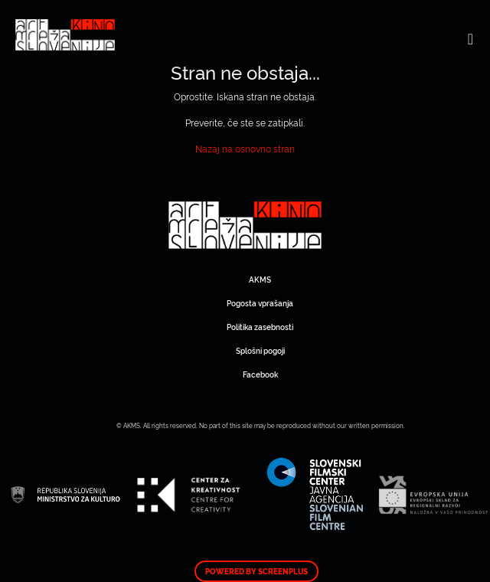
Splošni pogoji (260, 350)
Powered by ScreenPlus (256, 571)
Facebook (260, 374)
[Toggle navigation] (470, 38)
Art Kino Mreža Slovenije (245, 225)
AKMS (260, 279)
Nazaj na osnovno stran (245, 148)
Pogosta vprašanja (260, 303)
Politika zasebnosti (260, 327)
